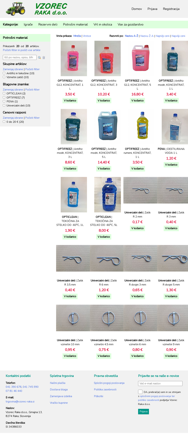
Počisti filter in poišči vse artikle (21, 50)
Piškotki (98, 396)
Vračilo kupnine (59, 403)
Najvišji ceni (178, 36)
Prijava (152, 9)
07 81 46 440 (14, 391)
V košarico (70, 100)
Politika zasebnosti (105, 389)
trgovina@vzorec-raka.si (20, 401)
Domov (137, 9)
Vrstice (87, 36)
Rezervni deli (47, 24)
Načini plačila (57, 383)
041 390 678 (13, 387)
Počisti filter (32, 69)
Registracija (171, 9)
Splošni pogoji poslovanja (109, 383)
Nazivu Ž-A (147, 36)
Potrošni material (75, 24)
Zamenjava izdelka (61, 396)
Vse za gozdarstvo (130, 24)
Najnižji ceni (162, 36)
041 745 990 (31, 387)
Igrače (28, 24)
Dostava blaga (59, 389)
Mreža (77, 36)
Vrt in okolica (103, 24)
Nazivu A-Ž (131, 36)
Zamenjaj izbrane (13, 69)
